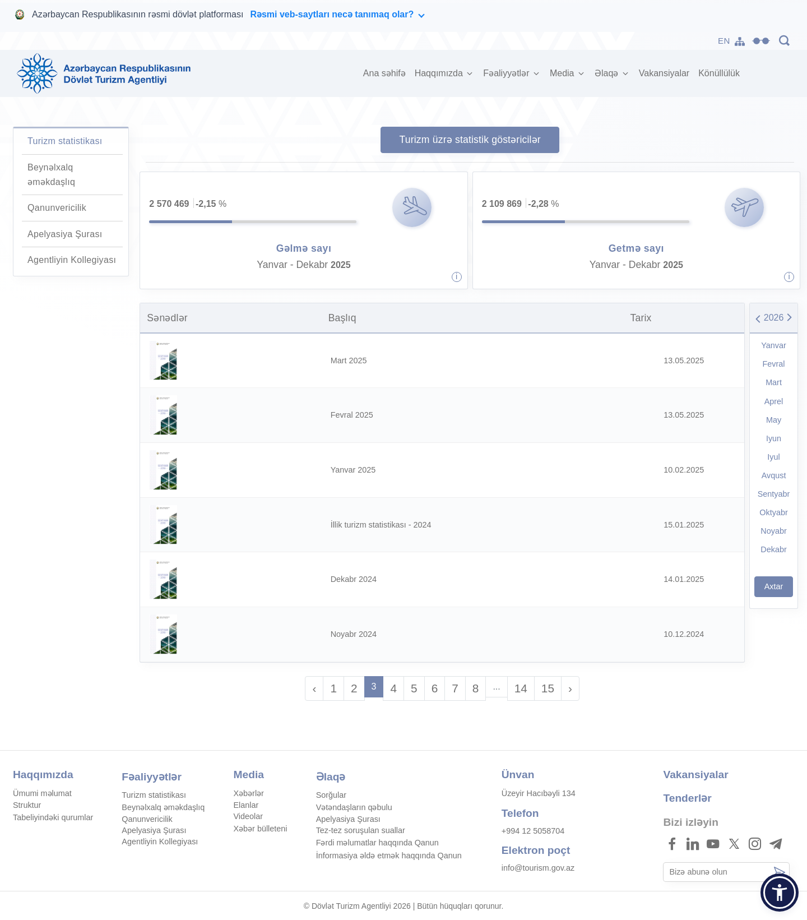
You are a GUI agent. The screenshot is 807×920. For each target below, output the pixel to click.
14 (520, 688)
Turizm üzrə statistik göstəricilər (469, 139)
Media (563, 73)
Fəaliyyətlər (507, 73)
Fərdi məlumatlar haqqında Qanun (377, 842)
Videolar (248, 816)
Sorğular (331, 794)
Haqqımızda (440, 73)
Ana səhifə (386, 72)
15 (547, 688)
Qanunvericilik (56, 207)
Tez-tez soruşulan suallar (360, 830)
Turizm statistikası (65, 141)
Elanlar (246, 805)
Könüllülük (719, 73)
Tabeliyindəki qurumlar (53, 817)
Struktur (27, 805)
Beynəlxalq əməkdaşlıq (163, 807)
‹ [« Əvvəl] (314, 688)
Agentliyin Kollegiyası (71, 260)
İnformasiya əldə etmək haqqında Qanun (389, 855)
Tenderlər (687, 798)
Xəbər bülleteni (260, 828)
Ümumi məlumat (42, 793)
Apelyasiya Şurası (65, 234)
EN (724, 40)
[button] (779, 892)
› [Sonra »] (570, 688)
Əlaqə (608, 73)
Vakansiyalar (664, 73)
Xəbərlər (249, 793)
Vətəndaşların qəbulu (354, 807)
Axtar (773, 586)
